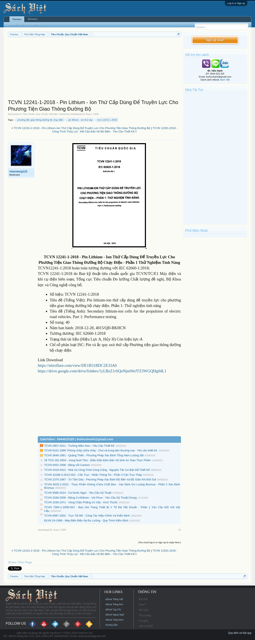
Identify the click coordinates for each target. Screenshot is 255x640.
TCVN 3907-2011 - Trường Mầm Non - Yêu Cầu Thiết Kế (79, 445)
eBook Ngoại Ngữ (114, 614)
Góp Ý (142, 604)
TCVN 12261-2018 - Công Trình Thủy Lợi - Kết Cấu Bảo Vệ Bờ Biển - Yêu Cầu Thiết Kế (114, 129)
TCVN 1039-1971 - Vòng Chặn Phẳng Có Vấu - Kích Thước (81, 502)
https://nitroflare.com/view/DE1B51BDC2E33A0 (77, 365)
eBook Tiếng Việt (114, 599)
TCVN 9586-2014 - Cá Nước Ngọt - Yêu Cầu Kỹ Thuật (77, 492)
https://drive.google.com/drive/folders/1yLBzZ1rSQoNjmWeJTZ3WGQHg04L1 (102, 371)
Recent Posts (35, 24)
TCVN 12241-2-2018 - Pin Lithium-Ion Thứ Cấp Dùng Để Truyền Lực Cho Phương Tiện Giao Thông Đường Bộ (82, 128)
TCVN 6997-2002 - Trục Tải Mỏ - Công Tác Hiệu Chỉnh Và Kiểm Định (87, 515)
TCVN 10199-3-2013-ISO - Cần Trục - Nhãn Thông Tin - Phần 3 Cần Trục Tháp (93, 474)
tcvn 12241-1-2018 (106, 120)
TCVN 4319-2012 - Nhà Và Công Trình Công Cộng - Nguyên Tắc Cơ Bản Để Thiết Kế (97, 469)
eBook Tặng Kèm (114, 619)
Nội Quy (143, 609)
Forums (17, 19)
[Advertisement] (94, 69)
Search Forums (15, 24)
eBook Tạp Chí (113, 609)
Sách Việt (225, 79)
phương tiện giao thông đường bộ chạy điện (39, 120)
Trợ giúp (143, 620)
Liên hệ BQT (146, 626)
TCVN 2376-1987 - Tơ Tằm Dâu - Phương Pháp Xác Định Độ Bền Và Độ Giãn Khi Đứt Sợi (100, 479)
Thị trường (145, 615)
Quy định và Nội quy (239, 632)
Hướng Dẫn (111, 625)
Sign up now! (215, 40)
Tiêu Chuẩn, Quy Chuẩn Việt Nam (40, 114)
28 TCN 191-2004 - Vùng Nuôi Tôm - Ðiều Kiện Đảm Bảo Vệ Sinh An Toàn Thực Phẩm (97, 460)
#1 (179, 529)
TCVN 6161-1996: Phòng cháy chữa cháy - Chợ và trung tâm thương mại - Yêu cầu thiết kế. (100, 450)
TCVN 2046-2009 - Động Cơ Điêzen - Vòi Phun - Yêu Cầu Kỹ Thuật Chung (90, 497)
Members (33, 19)
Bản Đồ (143, 599)
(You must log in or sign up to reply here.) (159, 542)
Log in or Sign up (236, 3)
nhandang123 (77, 114)
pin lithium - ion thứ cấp (79, 120)
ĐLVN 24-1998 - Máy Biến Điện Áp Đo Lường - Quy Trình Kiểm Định (86, 520)
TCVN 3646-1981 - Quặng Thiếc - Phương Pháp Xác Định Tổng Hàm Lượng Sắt (94, 455)
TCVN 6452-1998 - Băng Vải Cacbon (67, 465)
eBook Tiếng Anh (114, 604)
